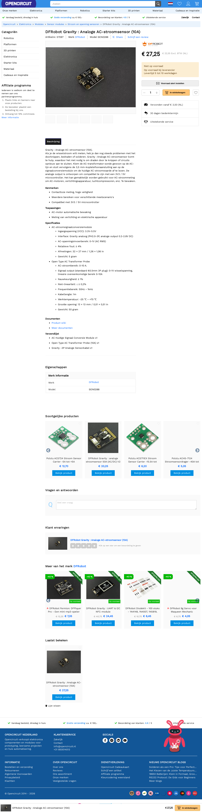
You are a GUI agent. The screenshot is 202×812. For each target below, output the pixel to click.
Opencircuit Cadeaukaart (115, 767)
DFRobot (94, 382)
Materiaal (158, 10)
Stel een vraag (65, 502)
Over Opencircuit (65, 762)
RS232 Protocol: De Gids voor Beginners (172, 777)
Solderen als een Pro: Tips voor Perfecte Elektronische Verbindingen (173, 767)
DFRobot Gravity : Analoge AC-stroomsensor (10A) (99, 540)
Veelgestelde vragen (64, 781)
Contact (196, 17)
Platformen (61, 10)
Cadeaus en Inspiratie (187, 10)
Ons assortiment (62, 774)
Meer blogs (155, 781)
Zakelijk (185, 17)
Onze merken (10, 10)
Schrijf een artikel (111, 770)
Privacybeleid (12, 777)
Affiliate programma (112, 774)
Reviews (57, 770)
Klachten (10, 781)
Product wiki (59, 322)
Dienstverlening (112, 762)
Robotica (85, 10)
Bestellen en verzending (19, 767)
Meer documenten (62, 328)
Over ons (58, 767)
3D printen (134, 10)
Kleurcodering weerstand (115, 777)
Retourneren (12, 770)
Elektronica (36, 10)
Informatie (12, 762)
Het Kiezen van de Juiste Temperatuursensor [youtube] (173, 770)
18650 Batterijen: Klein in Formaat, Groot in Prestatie (173, 774)
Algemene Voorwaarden (18, 774)
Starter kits (109, 10)
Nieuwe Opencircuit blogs (167, 762)
